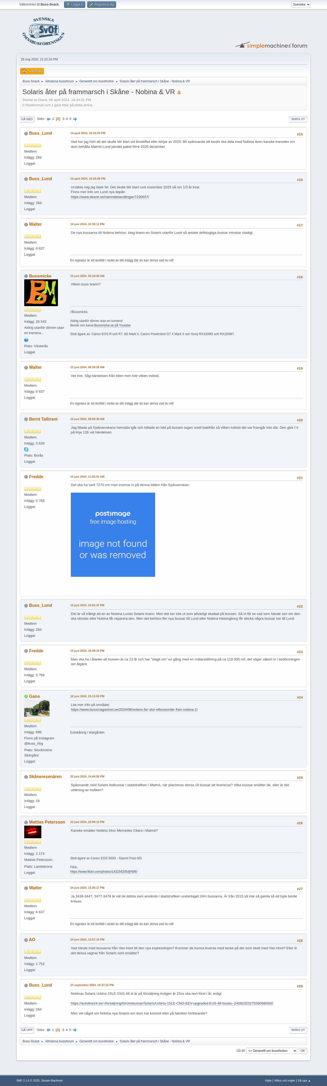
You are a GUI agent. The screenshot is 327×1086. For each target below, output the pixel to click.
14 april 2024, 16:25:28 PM (87, 178)
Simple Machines (52, 1080)
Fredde (36, 476)
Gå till (240, 1050)
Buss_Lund (40, 133)
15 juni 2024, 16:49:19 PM (87, 650)
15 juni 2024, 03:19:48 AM (87, 275)
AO (32, 939)
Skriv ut (298, 119)
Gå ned (27, 119)
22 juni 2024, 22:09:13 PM (87, 822)
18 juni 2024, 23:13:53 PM (87, 696)
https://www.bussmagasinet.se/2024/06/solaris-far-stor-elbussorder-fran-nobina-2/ (134, 709)
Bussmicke (40, 276)
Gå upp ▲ (304, 1080)
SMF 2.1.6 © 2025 (27, 1080)
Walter (35, 224)
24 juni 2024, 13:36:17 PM (87, 887)
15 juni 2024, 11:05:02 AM (87, 476)
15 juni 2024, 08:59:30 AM (87, 419)
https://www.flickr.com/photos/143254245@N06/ (103, 871)
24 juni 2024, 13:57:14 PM (87, 939)
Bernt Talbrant (43, 419)
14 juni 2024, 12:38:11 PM (87, 224)
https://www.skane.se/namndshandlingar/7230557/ (110, 197)
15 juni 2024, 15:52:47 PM (87, 605)
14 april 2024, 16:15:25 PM (87, 133)
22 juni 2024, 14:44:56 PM (87, 776)
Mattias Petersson (47, 822)
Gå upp (26, 1030)
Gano (34, 696)
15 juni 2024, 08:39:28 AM (87, 367)
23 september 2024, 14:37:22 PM (92, 985)
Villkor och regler (284, 1080)
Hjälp (268, 1080)
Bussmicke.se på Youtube (112, 325)
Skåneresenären (45, 776)
